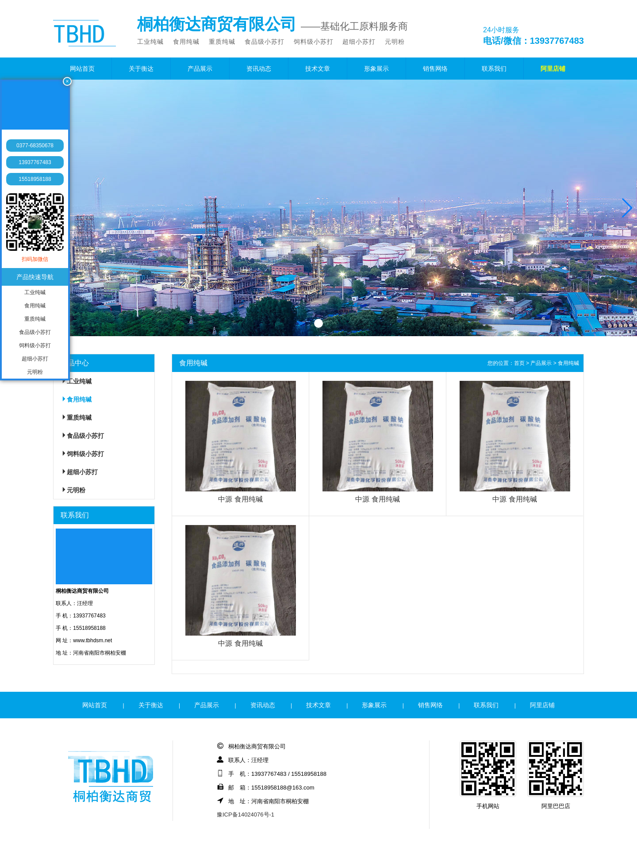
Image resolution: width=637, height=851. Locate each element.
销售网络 (435, 68)
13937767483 (35, 162)
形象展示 (376, 68)
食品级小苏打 (264, 41)
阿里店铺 (553, 68)
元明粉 (395, 41)
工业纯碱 (150, 41)
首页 (519, 363)
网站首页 (82, 68)
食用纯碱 (186, 41)
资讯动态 (258, 68)
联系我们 (494, 68)
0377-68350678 (35, 145)
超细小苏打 (359, 41)
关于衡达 (141, 68)
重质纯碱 (222, 41)
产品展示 (200, 68)
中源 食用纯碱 (240, 499)
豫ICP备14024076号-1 (245, 814)
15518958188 (35, 179)
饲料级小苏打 (314, 41)
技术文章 (317, 68)
